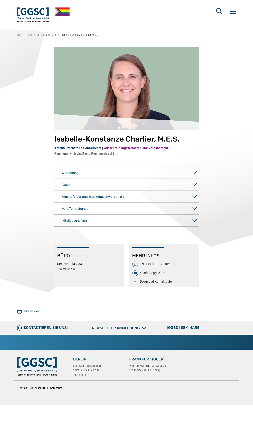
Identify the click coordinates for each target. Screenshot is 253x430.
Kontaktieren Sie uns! (46, 327)
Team (30, 34)
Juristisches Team (47, 34)
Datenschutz (37, 388)
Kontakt (22, 388)
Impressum (55, 388)
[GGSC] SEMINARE (183, 327)
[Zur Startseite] (37, 367)
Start (19, 34)
